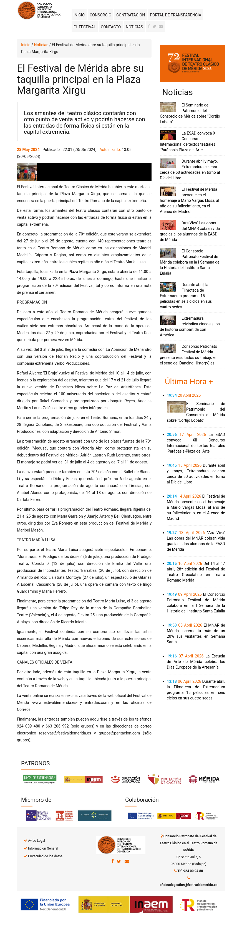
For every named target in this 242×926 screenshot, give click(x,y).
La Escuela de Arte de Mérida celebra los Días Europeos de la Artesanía (196, 661)
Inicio (79, 15)
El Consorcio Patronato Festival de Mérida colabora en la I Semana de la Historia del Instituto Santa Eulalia (190, 262)
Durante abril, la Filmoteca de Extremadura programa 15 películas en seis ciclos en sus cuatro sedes (186, 295)
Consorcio (100, 15)
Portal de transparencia (175, 15)
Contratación (130, 15)
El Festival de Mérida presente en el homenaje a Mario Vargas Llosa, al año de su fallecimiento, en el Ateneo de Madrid (189, 200)
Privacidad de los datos (45, 856)
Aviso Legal (36, 841)
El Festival (85, 27)
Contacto (111, 27)
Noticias (134, 27)
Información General (43, 848)
